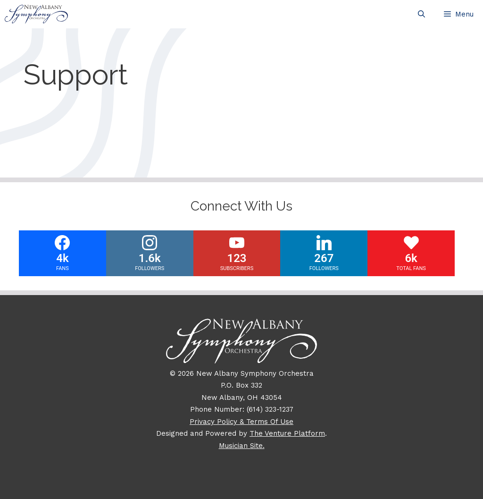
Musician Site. (242, 445)
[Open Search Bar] (421, 14)
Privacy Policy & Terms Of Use (241, 421)
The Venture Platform (287, 433)
